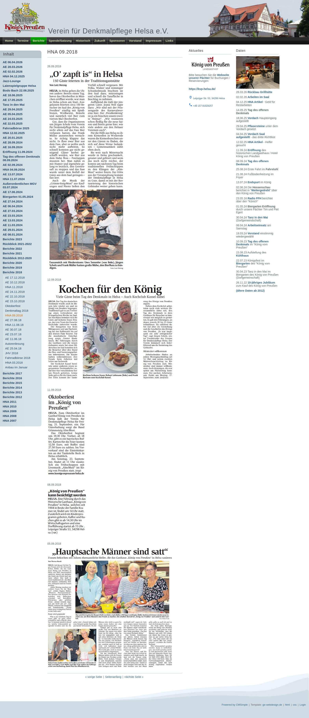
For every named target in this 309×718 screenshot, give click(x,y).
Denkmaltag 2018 (16, 310)
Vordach (253, 118)
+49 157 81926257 (203, 105)
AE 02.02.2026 (12, 71)
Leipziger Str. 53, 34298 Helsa (209, 98)
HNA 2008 (9, 416)
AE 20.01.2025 (12, 137)
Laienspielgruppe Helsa (19, 85)
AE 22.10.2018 (15, 296)
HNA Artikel (255, 101)
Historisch (83, 40)
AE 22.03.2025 (12, 123)
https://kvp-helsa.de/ (202, 89)
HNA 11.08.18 (14, 324)
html (287, 704)
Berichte (39, 40)
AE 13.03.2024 (12, 220)
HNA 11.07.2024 (14, 179)
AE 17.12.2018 (15, 277)
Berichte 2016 (12, 378)
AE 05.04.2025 (12, 114)
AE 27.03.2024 (12, 211)
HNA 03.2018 (14, 362)
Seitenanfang (113, 676)
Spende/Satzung (60, 40)
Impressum (153, 40)
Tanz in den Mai (14, 104)
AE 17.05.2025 (12, 100)
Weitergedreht (260, 190)
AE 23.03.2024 (12, 215)
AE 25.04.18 (13, 348)
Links (169, 40)
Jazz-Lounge (12, 81)
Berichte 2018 (12, 272)
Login (303, 704)
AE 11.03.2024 (12, 225)
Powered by (228, 704)
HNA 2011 (9, 401)
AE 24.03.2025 (12, 118)
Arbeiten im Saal (258, 97)
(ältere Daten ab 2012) (250, 290)
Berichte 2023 (12, 239)
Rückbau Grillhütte (260, 92)
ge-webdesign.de (272, 704)
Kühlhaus (242, 255)
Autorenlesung (14, 343)
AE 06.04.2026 (12, 62)
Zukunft (99, 40)
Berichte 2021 (12, 253)
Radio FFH (254, 198)
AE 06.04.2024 (12, 206)
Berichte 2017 (12, 373)
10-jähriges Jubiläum (261, 282)
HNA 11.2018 (14, 287)
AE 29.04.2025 (12, 109)
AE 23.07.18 (13, 334)
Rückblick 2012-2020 (17, 258)
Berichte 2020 (12, 262)
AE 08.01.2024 (12, 234)
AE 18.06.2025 (12, 95)
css (295, 704)
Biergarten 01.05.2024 (18, 196)
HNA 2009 (9, 411)
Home (9, 40)
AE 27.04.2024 (12, 201)
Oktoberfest (12, 306)
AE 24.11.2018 (15, 291)
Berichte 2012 (12, 397)
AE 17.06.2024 (12, 192)
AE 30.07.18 (13, 329)
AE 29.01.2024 (12, 229)
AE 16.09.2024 (12, 147)
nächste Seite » (133, 676)
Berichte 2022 (12, 248)
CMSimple (242, 704)
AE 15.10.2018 (15, 301)
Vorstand (135, 40)
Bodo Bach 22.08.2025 (18, 90)
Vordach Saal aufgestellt (250, 135)
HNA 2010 (9, 406)
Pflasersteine (256, 126)
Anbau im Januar (16, 367)
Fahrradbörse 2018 (17, 357)
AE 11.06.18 (13, 339)
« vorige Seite (93, 676)
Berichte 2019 (12, 267)
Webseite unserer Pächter (209, 76)
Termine (23, 40)
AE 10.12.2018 (15, 282)
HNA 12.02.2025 (14, 133)
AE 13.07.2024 (12, 174)
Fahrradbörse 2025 (16, 128)
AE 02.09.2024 (12, 164)
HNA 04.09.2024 (14, 169)
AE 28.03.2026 (12, 66)
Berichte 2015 (12, 382)
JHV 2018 (11, 353)
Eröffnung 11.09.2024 (18, 151)
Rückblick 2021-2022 (17, 244)
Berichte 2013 (12, 392)
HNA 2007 (9, 420)
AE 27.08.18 (13, 320)
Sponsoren (117, 40)
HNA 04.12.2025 (14, 76)
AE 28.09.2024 (12, 142)
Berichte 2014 (12, 387)
